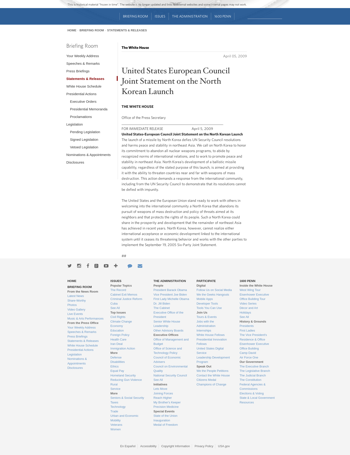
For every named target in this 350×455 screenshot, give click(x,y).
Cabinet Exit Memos (124, 294)
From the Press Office (83, 323)
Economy (117, 326)
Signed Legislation (84, 139)
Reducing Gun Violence (126, 380)
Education (117, 330)
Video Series (247, 303)
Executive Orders (83, 101)
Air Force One (248, 357)
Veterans (116, 424)
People (158, 285)
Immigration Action (123, 348)
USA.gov (224, 446)
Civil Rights (118, 317)
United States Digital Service (210, 351)
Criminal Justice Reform (126, 299)
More (114, 353)
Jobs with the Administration (205, 324)
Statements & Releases (127, 30)
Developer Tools (207, 303)
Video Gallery (76, 309)
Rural (114, 384)
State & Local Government (256, 397)
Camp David (247, 353)
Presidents (246, 326)
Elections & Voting (251, 393)
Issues (160, 16)
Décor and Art (248, 308)
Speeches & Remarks (83, 63)
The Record (118, 290)
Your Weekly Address (82, 56)
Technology (118, 406)
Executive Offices (166, 335)
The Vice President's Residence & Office (253, 337)
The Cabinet (162, 308)
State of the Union (166, 415)
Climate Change (121, 321)
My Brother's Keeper (167, 402)
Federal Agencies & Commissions (252, 387)
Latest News (75, 296)
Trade (114, 411)
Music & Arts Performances (85, 318)
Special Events (164, 411)
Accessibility (148, 446)
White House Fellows (210, 335)
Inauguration (162, 420)
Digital (201, 285)
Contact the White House (213, 375)
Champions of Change (211, 384)
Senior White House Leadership (167, 324)
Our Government (251, 362)
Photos (72, 305)
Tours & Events (206, 317)
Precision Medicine (166, 406)
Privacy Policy (204, 446)
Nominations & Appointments (88, 155)
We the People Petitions (212, 371)
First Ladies (247, 330)
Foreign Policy (120, 335)
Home (71, 30)
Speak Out (203, 366)
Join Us (201, 312)
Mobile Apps (204, 299)
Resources (246, 402)
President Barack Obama (170, 290)
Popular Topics (121, 285)
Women (116, 429)
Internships (203, 330)
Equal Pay (117, 371)
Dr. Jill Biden (162, 303)
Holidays (245, 312)
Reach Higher (163, 397)
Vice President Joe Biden (170, 294)
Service (115, 388)
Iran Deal (117, 344)
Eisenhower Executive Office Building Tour (254, 297)
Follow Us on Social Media (214, 290)
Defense (116, 357)
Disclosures (75, 162)
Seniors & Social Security (127, 397)
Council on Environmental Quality (171, 369)
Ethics (115, 366)
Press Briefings (78, 71)
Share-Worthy (76, 300)
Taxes (114, 402)
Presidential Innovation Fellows (211, 342)
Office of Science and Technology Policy (168, 351)
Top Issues (118, 312)
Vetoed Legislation (84, 147)
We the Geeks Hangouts (212, 294)
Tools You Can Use (209, 308)
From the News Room (82, 291)
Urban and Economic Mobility (124, 418)
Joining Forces (163, 393)
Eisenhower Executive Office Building (254, 346)
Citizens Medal (206, 380)
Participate (206, 281)
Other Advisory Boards (169, 330)
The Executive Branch (254, 366)
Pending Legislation (85, 132)
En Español (128, 446)
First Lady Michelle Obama (171, 299)
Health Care (118, 339)
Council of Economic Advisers (167, 360)
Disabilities (118, 362)
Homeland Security (123, 375)
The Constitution (250, 380)
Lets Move (160, 388)
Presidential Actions (81, 94)
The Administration (190, 16)
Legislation (74, 124)
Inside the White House (255, 285)
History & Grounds (252, 321)
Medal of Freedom (166, 424)
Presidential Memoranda (89, 109)
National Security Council (170, 375)
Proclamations (81, 117)
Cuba (114, 303)
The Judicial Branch (252, 375)
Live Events (75, 314)
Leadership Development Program (213, 360)
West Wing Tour (249, 290)
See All (115, 308)
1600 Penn (222, 16)
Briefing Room (135, 16)
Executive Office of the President (169, 315)
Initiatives (160, 384)
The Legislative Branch (254, 371)
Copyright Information (175, 446)
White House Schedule (84, 86)
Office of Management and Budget (171, 342)
